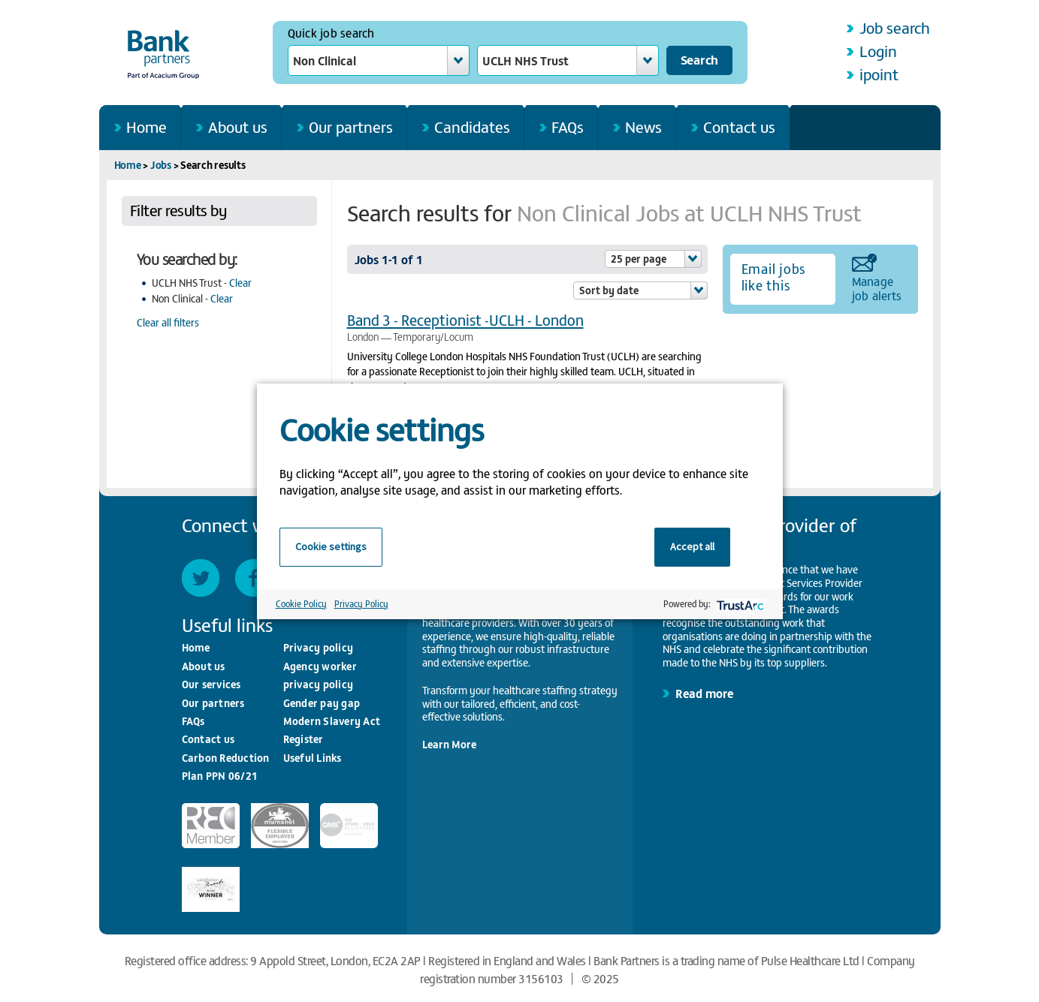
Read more (704, 693)
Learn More (449, 744)
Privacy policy (318, 647)
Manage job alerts (877, 287)
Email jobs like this (773, 277)
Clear (240, 282)
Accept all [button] (692, 546)
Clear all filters (168, 322)
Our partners (351, 126)
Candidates (472, 126)
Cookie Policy (301, 603)
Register (303, 739)
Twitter (200, 578)
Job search (894, 27)
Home (146, 126)
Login (878, 51)
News (643, 126)
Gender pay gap (322, 703)
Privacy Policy (361, 603)
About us (237, 126)
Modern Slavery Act (332, 721)
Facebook (254, 578)
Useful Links (312, 758)
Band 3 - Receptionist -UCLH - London (465, 319)
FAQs (567, 126)
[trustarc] (739, 603)
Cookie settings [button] (331, 546)
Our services (211, 684)
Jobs (160, 165)
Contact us (739, 126)
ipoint (879, 74)
